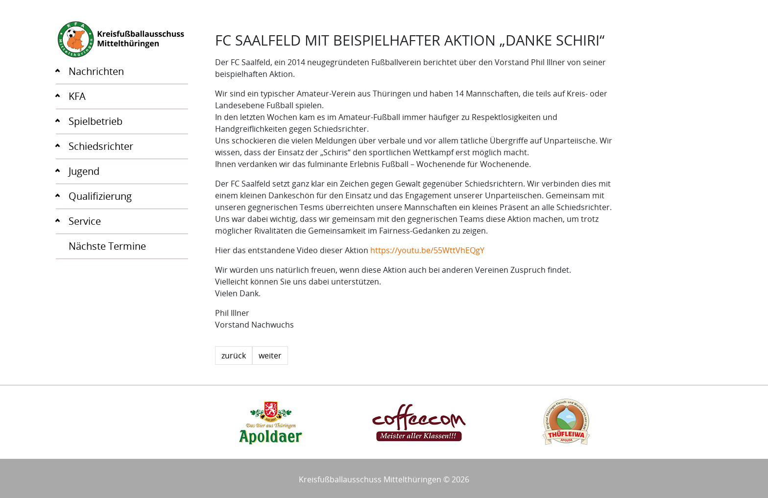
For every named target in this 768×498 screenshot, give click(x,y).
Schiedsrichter (101, 146)
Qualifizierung (100, 196)
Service (85, 221)
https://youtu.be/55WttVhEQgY (426, 250)
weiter (270, 355)
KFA (77, 96)
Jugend (84, 171)
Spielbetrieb (95, 121)
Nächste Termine (107, 246)
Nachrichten (96, 71)
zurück (233, 355)
